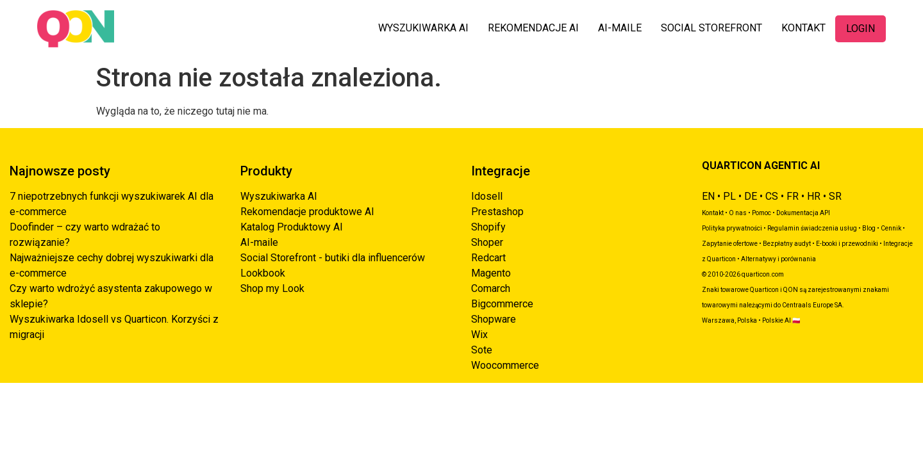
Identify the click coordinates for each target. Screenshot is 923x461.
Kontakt (713, 212)
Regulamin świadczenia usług (812, 228)
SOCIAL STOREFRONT (711, 28)
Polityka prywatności (732, 228)
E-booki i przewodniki (847, 243)
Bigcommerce (502, 304)
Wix (479, 334)
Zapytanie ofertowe (730, 243)
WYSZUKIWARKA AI (423, 28)
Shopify (488, 227)
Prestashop (497, 212)
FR (792, 196)
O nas (738, 212)
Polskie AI (776, 320)
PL (729, 196)
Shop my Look (272, 288)
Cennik (891, 228)
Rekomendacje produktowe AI (307, 212)
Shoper (487, 242)
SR (835, 196)
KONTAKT (803, 28)
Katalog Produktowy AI (291, 227)
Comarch (490, 288)
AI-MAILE (620, 28)
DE (750, 196)
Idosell (487, 196)
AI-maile (259, 242)
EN (708, 196)
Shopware (493, 319)
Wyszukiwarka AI (278, 196)
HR (813, 196)
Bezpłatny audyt (787, 243)
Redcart (488, 258)
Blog (869, 228)
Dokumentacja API (803, 212)
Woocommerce (505, 365)
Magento (491, 273)
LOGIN (860, 28)
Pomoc (761, 212)
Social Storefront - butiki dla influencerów (332, 258)
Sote (481, 350)
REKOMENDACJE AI (533, 28)
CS (771, 196)
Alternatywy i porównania (778, 259)
